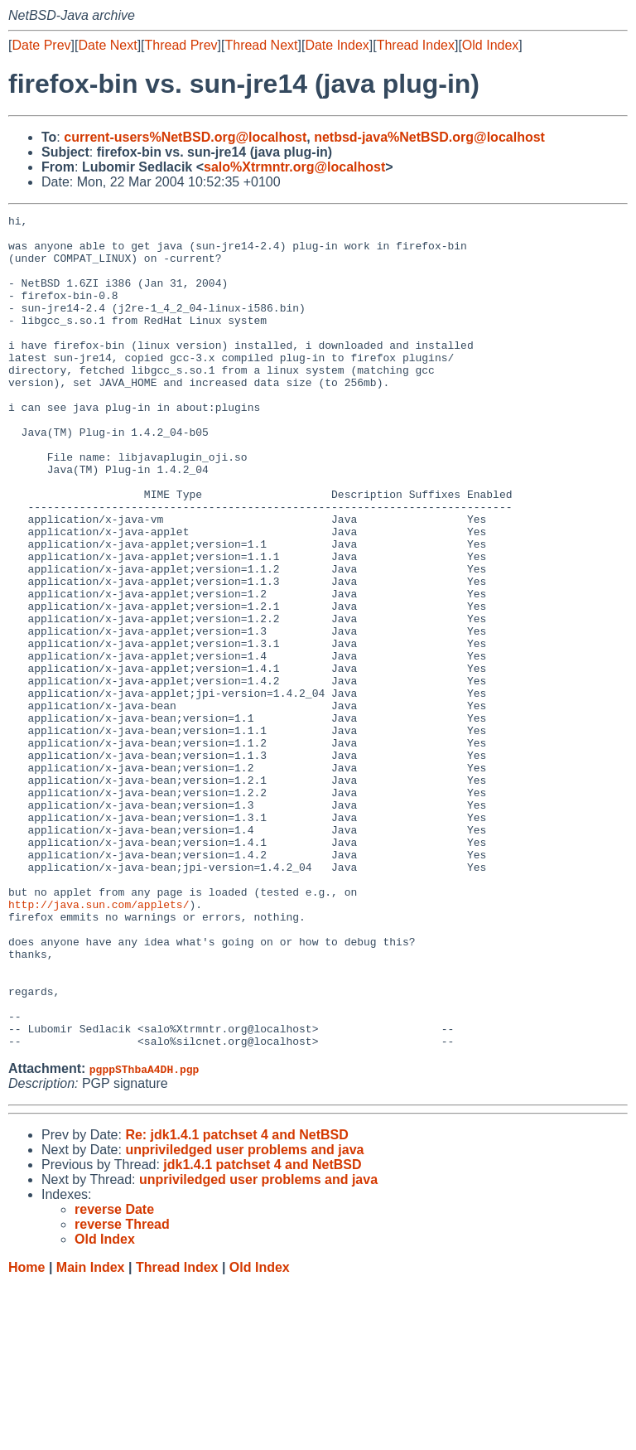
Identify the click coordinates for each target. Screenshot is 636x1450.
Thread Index (416, 45)
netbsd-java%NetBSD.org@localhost (429, 137)
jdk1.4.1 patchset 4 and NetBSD (262, 1331)
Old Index (490, 45)
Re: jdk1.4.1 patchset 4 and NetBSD (236, 1301)
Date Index (337, 45)
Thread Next (260, 45)
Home (26, 1434)
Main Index (90, 1434)
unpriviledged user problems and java (244, 1316)
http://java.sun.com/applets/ (98, 1043)
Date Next (107, 45)
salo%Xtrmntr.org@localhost (294, 167)
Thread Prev (181, 45)
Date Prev (41, 45)
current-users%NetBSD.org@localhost (185, 137)
